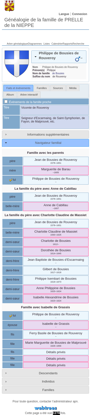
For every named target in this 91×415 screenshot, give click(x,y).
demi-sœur (12, 242)
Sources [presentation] (58, 88)
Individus (48, 381)
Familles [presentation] (42, 88)
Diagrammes (35, 43)
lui (12, 179)
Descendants (48, 373)
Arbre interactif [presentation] (29, 94)
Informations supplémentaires (48, 134)
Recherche (78, 43)
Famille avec (45, 307)
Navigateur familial (48, 143)
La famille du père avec (46, 188)
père (12, 161)
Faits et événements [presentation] (18, 88)
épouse (12, 325)
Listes (46, 43)
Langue (64, 14)
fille (12, 344)
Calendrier (57, 43)
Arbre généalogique (17, 43)
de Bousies (58, 73)
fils (12, 334)
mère (12, 170)
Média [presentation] (72, 88)
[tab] (58, 56)
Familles (48, 390)
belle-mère (12, 206)
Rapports (68, 43)
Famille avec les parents (45, 153)
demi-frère (12, 261)
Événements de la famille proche (27, 102)
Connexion (79, 14)
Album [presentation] (10, 94)
